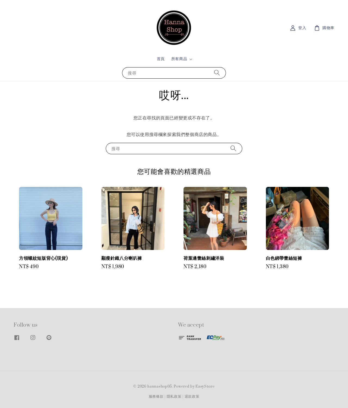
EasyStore (205, 386)
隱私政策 (174, 396)
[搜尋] (217, 72)
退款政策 (192, 396)
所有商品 (179, 59)
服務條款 (156, 396)
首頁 (161, 58)
